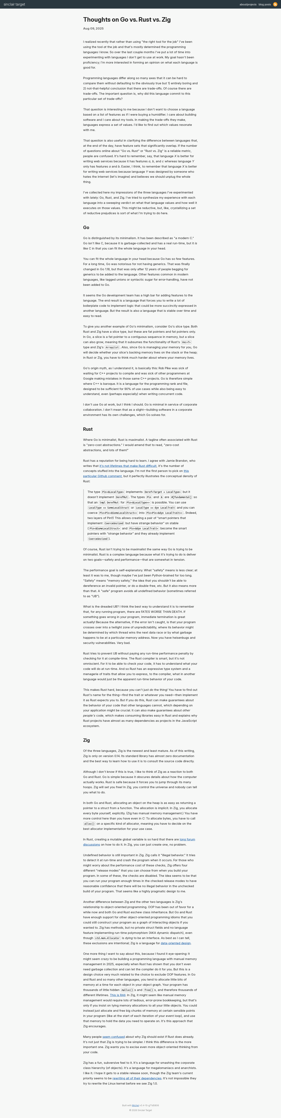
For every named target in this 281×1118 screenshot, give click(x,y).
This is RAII (117, 995)
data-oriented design (176, 943)
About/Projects (248, 4)
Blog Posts (265, 4)
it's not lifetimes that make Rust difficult (127, 466)
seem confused (114, 1037)
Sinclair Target (14, 4)
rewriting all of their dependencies (137, 1078)
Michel (135, 1105)
